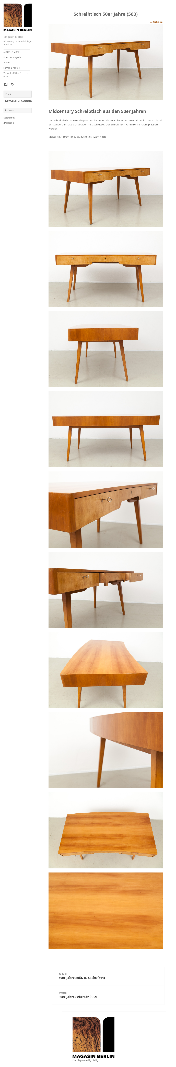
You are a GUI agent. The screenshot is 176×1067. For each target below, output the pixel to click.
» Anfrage (156, 22)
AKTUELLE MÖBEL (12, 52)
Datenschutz (9, 117)
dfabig (95, 1060)
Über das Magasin (12, 57)
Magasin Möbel (13, 37)
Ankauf (7, 62)
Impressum (9, 122)
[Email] (18, 94)
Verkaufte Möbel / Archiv (12, 75)
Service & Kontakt (12, 67)
